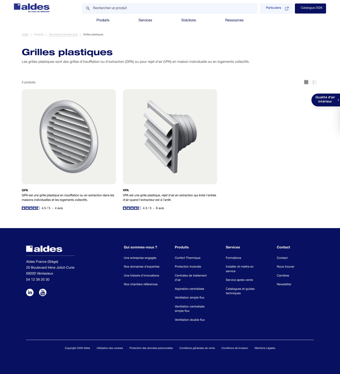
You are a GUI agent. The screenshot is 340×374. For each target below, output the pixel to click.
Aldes (25, 35)
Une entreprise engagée (140, 258)
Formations (233, 258)
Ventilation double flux (190, 320)
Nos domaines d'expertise (142, 267)
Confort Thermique (188, 258)
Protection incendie (188, 267)
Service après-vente (239, 280)
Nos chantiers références (141, 284)
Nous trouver (285, 267)
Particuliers (277, 8)
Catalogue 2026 (311, 8)
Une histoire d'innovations (141, 276)
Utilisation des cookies (110, 348)
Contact (282, 258)
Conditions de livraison (234, 348)
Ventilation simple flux (189, 298)
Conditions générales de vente (197, 348)
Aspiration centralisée (189, 289)
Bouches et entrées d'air (63, 35)
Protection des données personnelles (151, 348)
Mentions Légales (265, 348)
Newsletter (284, 284)
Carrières (283, 276)
